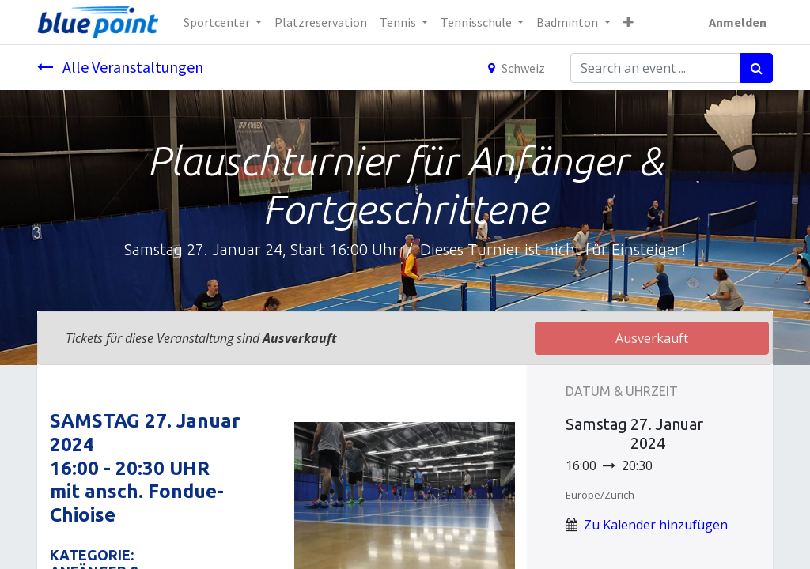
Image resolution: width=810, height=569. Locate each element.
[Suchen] (756, 68)
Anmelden (737, 22)
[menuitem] (320, 22)
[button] (628, 22)
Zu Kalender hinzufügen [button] (656, 524)
